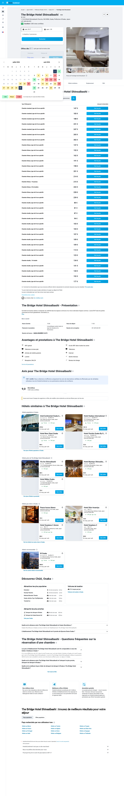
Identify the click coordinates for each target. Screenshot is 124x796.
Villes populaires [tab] (39, 717)
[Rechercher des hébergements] (3, 11)
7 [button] (38, 49)
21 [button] (38, 58)
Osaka (50, 9)
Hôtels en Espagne (85, 731)
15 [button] (42, 53)
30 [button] (47, 62)
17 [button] (51, 53)
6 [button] (34, 49)
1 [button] (42, 45)
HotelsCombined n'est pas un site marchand (66, 746)
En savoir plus (89, 287)
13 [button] (34, 53)
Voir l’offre (59, 428)
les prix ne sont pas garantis (63, 741)
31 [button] (51, 62)
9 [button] (46, 49)
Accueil (22, 9)
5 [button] (59, 45)
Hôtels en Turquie (84, 726)
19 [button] (59, 53)
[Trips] (3, 27)
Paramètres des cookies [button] (28, 295)
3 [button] (50, 45)
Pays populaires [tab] (27, 717)
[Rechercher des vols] (3, 8)
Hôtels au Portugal (27, 731)
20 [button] (34, 58)
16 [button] (47, 53)
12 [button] (59, 49)
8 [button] (42, 49)
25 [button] (55, 58)
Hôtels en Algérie (55, 728)
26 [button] (59, 58)
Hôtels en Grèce (55, 731)
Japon (28, 9)
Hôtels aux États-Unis (85, 728)
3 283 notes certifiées (37, 24)
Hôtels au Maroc (26, 726)
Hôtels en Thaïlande (85, 733)
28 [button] (38, 62)
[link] (33, 450)
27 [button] (34, 62)
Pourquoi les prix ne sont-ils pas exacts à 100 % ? (66, 753)
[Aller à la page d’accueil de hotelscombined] (13, 2)
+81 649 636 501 (26, 21)
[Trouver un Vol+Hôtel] (3, 18)
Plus (23, 314)
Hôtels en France (26, 728)
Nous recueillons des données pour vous (66, 750)
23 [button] (47, 58)
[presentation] (86, 75)
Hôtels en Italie (26, 733)
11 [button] (55, 49)
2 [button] (46, 45)
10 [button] (51, 49)
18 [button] (55, 53)
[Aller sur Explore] (3, 22)
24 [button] (51, 58)
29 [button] (42, 62)
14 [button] (38, 53)
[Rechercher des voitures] (3, 15)
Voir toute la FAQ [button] (51, 671)
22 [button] (42, 58)
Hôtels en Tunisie (55, 726)
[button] (3, 3)
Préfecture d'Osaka (39, 9)
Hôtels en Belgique (56, 733)
